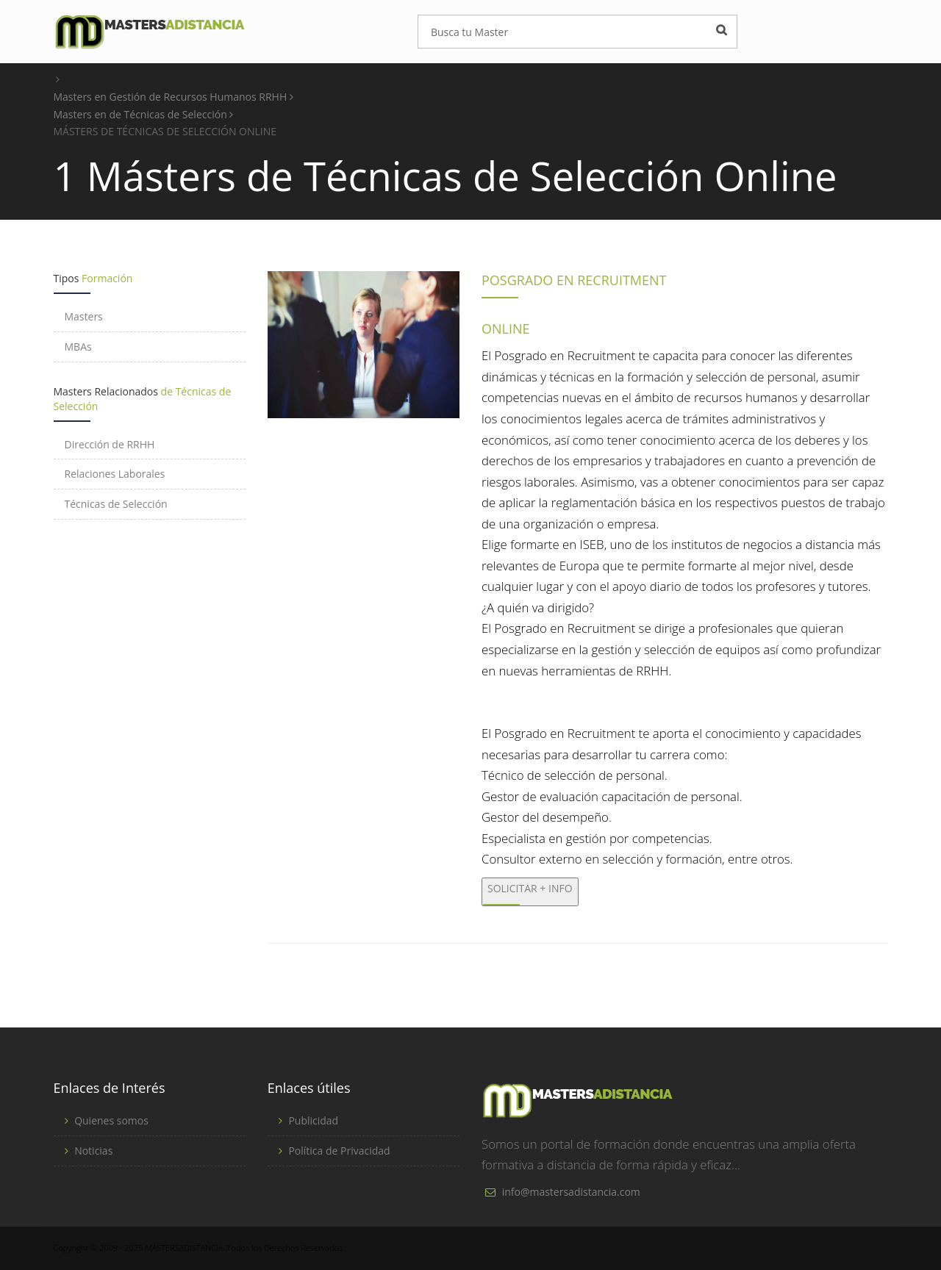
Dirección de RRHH (110, 444)
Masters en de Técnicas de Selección (144, 114)
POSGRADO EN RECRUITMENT (574, 280)
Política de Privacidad (339, 1151)
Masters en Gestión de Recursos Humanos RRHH (173, 97)
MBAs (78, 347)
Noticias (93, 1151)
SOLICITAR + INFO (530, 888)
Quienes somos (111, 1120)
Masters (84, 316)
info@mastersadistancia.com (571, 1192)
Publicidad (313, 1120)
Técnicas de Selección (116, 504)
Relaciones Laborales (115, 474)
